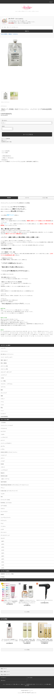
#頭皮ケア (10, 33)
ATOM (28, 685)
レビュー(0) (44, 197)
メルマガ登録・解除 (47, 684)
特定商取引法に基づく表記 (6, 141)
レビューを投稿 (4, 152)
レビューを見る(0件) (4, 150)
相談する (27, 31)
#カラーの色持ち (4, 33)
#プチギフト (15, 33)
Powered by (27, 692)
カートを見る (30, 677)
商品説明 (9, 197)
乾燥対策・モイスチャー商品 (7, 573)
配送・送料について (17, 684)
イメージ (27, 197)
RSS (26, 685)
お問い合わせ (3, 680)
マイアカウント (3, 677)
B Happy (2, 576)
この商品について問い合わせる (7, 157)
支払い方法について (9, 684)
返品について (3, 140)
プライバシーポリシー (39, 684)
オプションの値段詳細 (5, 138)
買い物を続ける (4, 159)
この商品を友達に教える (5, 155)
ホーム (4, 684)
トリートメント (4, 106)
